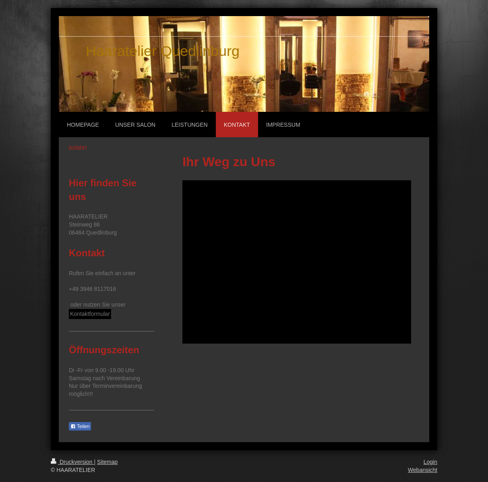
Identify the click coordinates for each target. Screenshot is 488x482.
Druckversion (72, 462)
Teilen (79, 426)
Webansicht (422, 470)
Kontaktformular (90, 314)
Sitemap (107, 462)
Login (430, 462)
